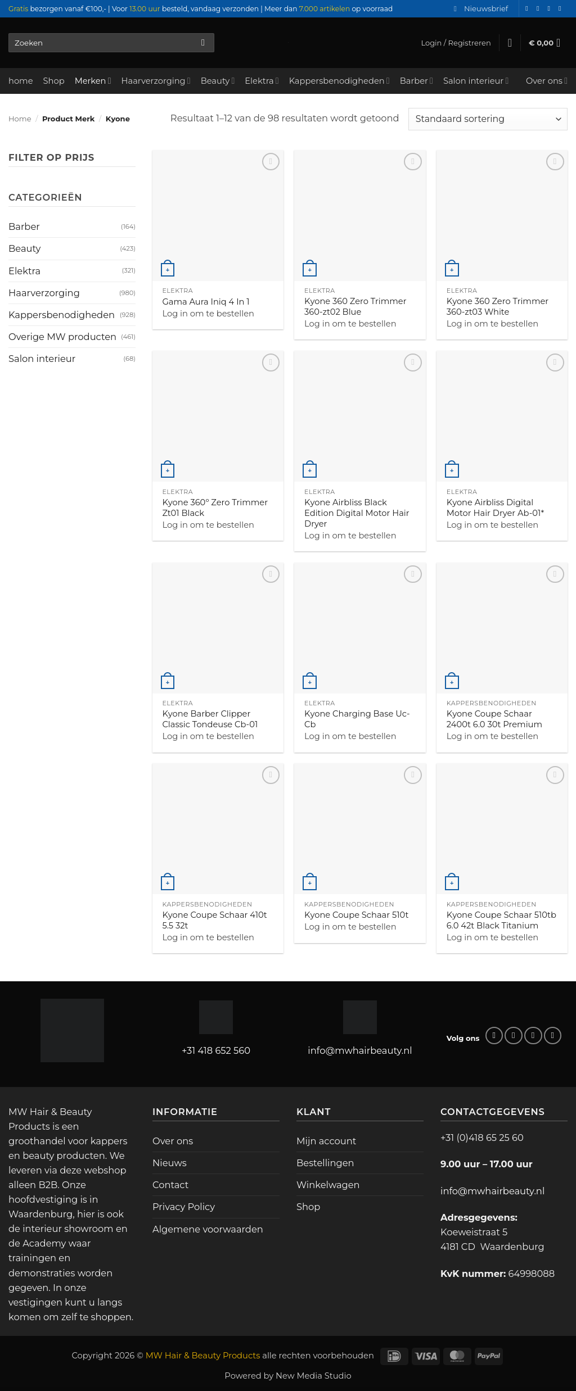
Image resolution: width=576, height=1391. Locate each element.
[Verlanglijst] (510, 42)
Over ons (547, 80)
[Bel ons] (562, 8)
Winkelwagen (328, 1184)
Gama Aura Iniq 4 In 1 (205, 302)
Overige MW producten (62, 336)
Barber (416, 80)
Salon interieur (475, 80)
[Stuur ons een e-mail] (550, 8)
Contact (170, 1184)
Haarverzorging (156, 80)
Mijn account (326, 1141)
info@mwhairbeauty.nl (360, 1050)
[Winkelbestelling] (488, 119)
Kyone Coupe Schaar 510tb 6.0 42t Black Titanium (501, 920)
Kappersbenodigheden (339, 80)
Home (20, 118)
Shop (54, 81)
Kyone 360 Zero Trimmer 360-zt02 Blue (355, 306)
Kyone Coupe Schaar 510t (356, 915)
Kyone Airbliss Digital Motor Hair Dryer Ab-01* (495, 507)
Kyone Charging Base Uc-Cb (357, 719)
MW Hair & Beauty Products (203, 1356)
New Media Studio (314, 1376)
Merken (93, 80)
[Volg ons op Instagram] (540, 8)
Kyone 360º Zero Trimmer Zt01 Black (215, 507)
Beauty (218, 80)
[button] (481, 8)
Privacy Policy (183, 1206)
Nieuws (169, 1162)
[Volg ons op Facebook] (528, 8)
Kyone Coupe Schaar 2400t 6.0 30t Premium (494, 719)
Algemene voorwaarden (207, 1229)
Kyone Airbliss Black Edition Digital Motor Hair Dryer (357, 513)
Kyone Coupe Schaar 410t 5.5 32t (214, 920)
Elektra (261, 80)
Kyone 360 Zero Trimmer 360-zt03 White (498, 306)
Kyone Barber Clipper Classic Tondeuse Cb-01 (210, 719)
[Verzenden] (203, 42)
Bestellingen (325, 1162)
